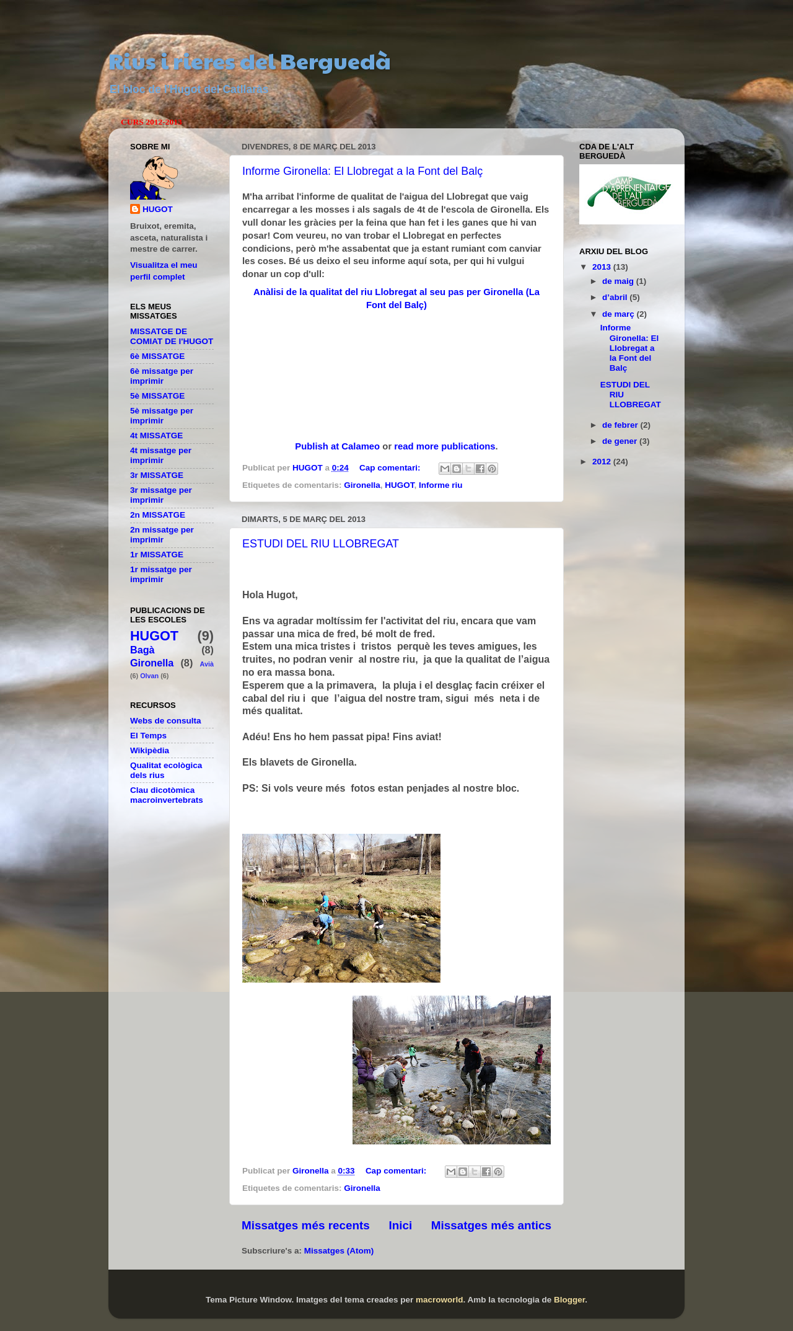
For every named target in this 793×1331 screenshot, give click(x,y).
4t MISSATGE (156, 435)
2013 (602, 267)
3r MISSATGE (156, 475)
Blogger (569, 1299)
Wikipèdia (149, 750)
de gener (620, 441)
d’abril (615, 297)
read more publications (444, 446)
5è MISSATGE (157, 395)
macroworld (439, 1299)
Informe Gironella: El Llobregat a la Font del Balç (362, 171)
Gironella (362, 485)
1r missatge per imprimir (161, 574)
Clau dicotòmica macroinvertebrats (166, 795)
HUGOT (399, 485)
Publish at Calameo (337, 446)
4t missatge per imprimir (160, 455)
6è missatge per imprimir (161, 376)
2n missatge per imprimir (162, 534)
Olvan (149, 675)
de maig (619, 281)
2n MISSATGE (157, 515)
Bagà (142, 649)
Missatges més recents (306, 1225)
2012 (602, 461)
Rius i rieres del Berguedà (249, 60)
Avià (207, 664)
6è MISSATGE (157, 356)
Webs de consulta (165, 720)
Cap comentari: (391, 467)
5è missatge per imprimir (161, 415)
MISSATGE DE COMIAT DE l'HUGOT (171, 336)
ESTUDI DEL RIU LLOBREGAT (320, 543)
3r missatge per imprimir (161, 495)
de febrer (621, 425)
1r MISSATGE (156, 554)
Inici (400, 1225)
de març (619, 314)
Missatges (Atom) (339, 1250)
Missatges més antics (491, 1225)
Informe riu (441, 485)
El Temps (148, 735)
